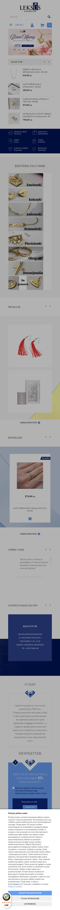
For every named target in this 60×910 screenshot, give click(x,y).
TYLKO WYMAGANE (30, 898)
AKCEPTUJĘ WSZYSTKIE (30, 893)
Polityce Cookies (15, 887)
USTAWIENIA (30, 904)
